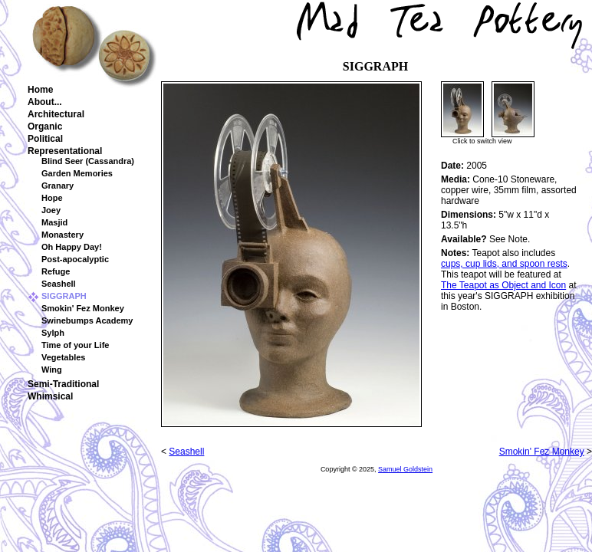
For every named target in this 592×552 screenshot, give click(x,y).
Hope (52, 197)
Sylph (52, 332)
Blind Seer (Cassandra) (87, 161)
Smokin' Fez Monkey (82, 308)
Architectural (56, 114)
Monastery (62, 234)
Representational (65, 151)
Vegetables (63, 357)
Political (45, 138)
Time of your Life (75, 345)
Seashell (58, 283)
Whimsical (50, 396)
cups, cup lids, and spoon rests (504, 263)
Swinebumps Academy (87, 320)
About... (45, 102)
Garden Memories (77, 173)
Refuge (55, 271)
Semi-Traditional (63, 384)
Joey (51, 210)
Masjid (54, 222)
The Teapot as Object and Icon (503, 285)
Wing (51, 369)
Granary (57, 185)
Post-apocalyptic (75, 259)
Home (40, 89)
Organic (45, 126)
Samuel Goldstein (405, 469)
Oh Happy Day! (71, 246)
